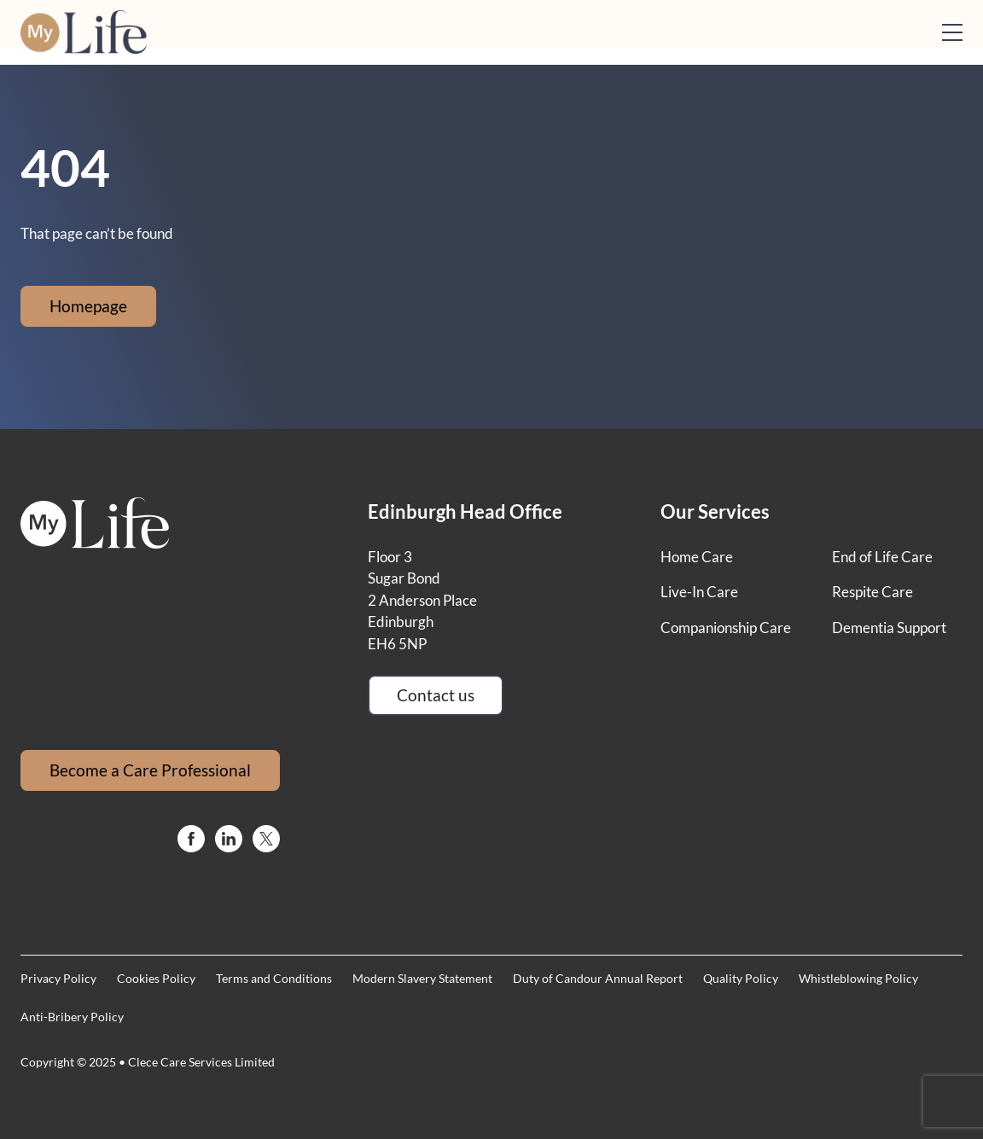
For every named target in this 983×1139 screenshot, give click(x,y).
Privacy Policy (58, 978)
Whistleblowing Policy (858, 978)
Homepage (88, 306)
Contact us (435, 695)
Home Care (696, 557)
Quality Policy (740, 978)
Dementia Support (889, 627)
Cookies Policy (156, 978)
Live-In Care (699, 592)
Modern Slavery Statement (422, 978)
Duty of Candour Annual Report (598, 978)
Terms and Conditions (274, 978)
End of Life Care (882, 557)
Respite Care (872, 592)
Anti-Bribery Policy (72, 1016)
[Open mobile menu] (952, 32)
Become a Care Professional (150, 770)
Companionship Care (725, 627)
